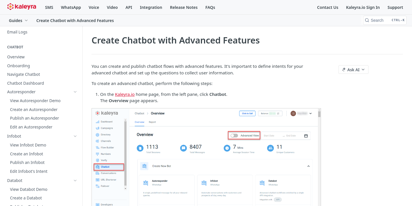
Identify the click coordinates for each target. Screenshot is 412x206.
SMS (49, 7)
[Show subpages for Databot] (75, 100)
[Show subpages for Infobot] (75, 91)
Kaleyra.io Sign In (363, 7)
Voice (94, 7)
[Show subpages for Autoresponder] (75, 82)
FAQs (210, 7)
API (129, 7)
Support (395, 7)
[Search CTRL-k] (384, 20)
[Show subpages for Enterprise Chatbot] (75, 109)
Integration (151, 7)
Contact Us (327, 7)
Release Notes (184, 7)
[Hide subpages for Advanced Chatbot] (75, 117)
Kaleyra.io (125, 94)
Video (112, 7)
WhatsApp (71, 7)
